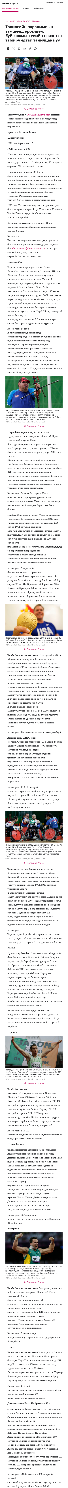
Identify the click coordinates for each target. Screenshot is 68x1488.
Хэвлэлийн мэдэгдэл (10, 8)
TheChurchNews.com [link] (38, 114)
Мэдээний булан (10, 3)
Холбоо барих (38, 8)
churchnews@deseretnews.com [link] (29, 248)
